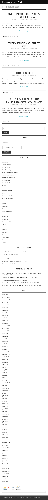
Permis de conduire (24, 72)
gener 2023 (5, 380)
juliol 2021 (5, 422)
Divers (4, 203)
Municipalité (15, 36)
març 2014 (5, 479)
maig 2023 (5, 370)
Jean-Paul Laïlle (24, 19)
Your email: (5, 142)
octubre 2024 (5, 328)
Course (4, 185)
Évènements (5, 206)
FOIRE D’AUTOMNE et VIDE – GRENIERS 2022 (24, 45)
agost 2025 (5, 307)
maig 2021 (5, 427)
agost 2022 (5, 393)
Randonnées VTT (6, 221)
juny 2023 (4, 367)
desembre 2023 (6, 351)
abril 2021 (4, 429)
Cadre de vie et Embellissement (10, 172)
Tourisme (4, 234)
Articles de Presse (6, 164)
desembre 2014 (6, 468)
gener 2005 (5, 481)
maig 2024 (5, 341)
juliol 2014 (5, 476)
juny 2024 (4, 338)
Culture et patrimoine (7, 196)
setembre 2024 (6, 331)
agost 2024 (5, 333)
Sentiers (4, 224)
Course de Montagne (7, 190)
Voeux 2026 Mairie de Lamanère (10, 254)
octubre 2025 (5, 302)
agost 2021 (5, 419)
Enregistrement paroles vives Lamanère (17, 280)
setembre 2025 (6, 305)
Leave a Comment (33, 19)
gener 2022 (5, 409)
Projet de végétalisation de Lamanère (11, 264)
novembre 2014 (6, 471)
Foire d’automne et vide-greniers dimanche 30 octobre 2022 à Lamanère (24, 100)
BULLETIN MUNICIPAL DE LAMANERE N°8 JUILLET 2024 (23, 282)
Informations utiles (14, 66)
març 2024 (5, 346)
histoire (4, 208)
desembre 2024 (6, 325)
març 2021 (5, 432)
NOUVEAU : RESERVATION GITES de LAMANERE (23, 277)
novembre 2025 (6, 299)
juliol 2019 (5, 453)
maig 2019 (5, 458)
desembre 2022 (6, 383)
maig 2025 (5, 315)
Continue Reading (24, 31)
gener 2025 (5, 323)
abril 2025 (4, 318)
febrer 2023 (5, 377)
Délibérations (5, 201)
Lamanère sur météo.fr (42, 491)
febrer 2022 (5, 406)
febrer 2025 (5, 320)
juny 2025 (4, 312)
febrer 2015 (5, 466)
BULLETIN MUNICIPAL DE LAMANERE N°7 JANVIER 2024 (25, 285)
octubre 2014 (5, 473)
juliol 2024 (5, 336)
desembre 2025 (6, 297)
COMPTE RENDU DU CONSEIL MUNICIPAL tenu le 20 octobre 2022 (24, 15)
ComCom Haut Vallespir (8, 175)
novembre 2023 (6, 354)
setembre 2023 (6, 359)
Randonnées (5, 219)
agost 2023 (5, 362)
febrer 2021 (5, 435)
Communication (6, 180)
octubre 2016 (5, 463)
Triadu (4, 280)
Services (4, 229)
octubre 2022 (5, 388)
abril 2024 (4, 344)
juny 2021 (4, 424)
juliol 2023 (5, 364)
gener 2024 (5, 349)
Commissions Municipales (8, 177)
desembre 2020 (6, 440)
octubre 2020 (5, 445)
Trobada (4, 242)
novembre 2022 (6, 385)
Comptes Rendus (8, 36)
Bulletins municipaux (7, 170)
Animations (6, 66)
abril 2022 (4, 401)
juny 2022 (4, 398)
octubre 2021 (5, 414)
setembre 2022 (6, 390)
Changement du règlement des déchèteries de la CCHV (15, 261)
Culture (4, 193)
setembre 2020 (6, 447)
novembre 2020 (6, 442)
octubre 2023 (5, 357)
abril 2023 (4, 372)
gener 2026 (5, 294)
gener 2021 (5, 437)
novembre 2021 (6, 411)
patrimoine (5, 216)
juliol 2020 (5, 450)
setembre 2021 (6, 416)
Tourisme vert (5, 237)
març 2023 (5, 375)
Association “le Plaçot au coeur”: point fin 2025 (14, 252)
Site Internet (5, 232)
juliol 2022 (5, 396)
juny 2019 (4, 455)
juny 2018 (4, 460)
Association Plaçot (7, 167)
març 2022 (5, 403)
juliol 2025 (5, 310)
